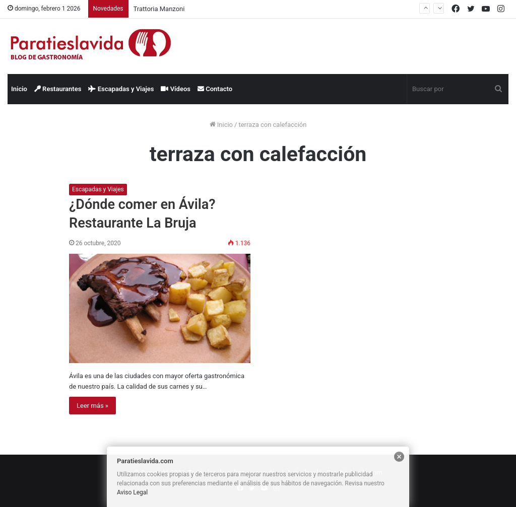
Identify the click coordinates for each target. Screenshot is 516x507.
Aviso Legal (132, 492)
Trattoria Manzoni (159, 9)
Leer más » (92, 405)
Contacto (215, 89)
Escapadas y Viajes (121, 89)
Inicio (19, 89)
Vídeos (175, 89)
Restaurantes (58, 89)
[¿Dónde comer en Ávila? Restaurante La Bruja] (159, 308)
